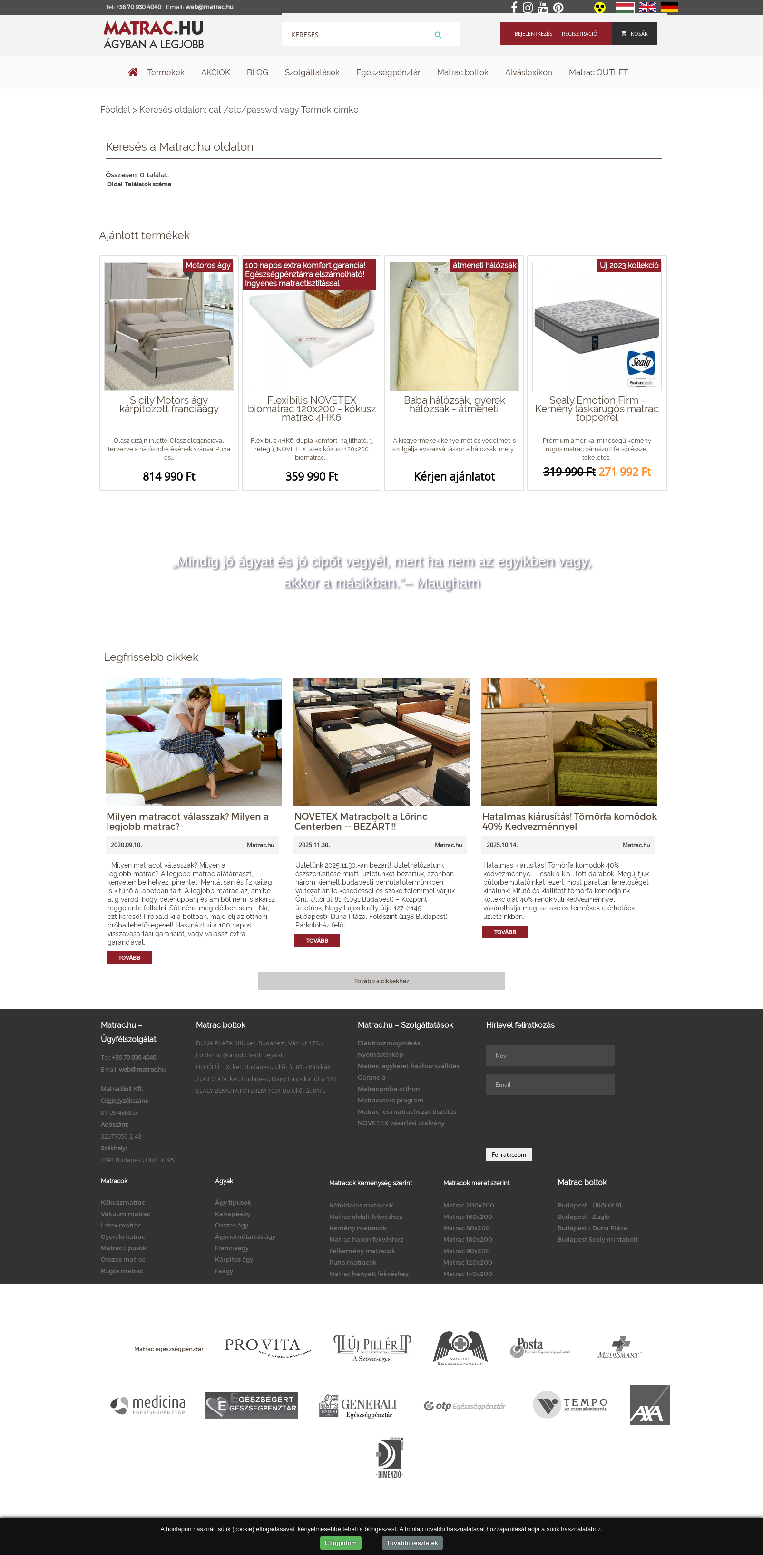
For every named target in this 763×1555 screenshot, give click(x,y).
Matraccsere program (391, 1100)
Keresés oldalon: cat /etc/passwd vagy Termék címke (249, 110)
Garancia (372, 1077)
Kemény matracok (358, 1228)
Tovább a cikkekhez (381, 980)
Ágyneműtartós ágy (245, 1236)
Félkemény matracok (362, 1251)
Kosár (634, 33)
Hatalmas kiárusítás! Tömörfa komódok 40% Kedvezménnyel (569, 821)
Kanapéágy (232, 1213)
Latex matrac (121, 1225)
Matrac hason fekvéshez (366, 1239)
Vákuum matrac (125, 1213)
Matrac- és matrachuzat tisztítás (407, 1111)
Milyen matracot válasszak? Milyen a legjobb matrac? (188, 821)
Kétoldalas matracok (361, 1205)
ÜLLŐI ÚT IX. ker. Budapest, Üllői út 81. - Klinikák (263, 1066)
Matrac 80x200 (466, 1228)
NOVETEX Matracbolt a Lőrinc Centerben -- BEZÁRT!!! (361, 821)
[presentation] (558, 1121)
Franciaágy (232, 1248)
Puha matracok (353, 1262)
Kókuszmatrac (123, 1202)
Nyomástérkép (380, 1054)
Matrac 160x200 (467, 1216)
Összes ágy (231, 1225)
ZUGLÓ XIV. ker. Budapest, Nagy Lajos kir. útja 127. (267, 1078)
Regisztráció (579, 33)
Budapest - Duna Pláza (592, 1228)
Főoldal (115, 110)
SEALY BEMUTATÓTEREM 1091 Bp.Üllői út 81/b (261, 1090)
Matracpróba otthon (389, 1088)
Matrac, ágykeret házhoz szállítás (409, 1066)
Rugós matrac (122, 1271)
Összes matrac (123, 1259)
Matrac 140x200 (467, 1273)
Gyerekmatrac (123, 1236)
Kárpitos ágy (234, 1259)
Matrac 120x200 (467, 1262)
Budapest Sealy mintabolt (598, 1239)
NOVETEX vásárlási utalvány (401, 1123)
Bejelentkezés (533, 33)
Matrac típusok (124, 1248)
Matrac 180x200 (467, 1239)
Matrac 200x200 (468, 1205)
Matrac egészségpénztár (169, 1348)
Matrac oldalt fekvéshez (365, 1216)
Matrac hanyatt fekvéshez (369, 1273)
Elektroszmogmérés (389, 1043)
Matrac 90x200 (466, 1251)
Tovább (129, 958)
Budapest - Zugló (584, 1216)
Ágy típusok (233, 1202)
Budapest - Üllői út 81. (590, 1205)
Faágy (224, 1271)
